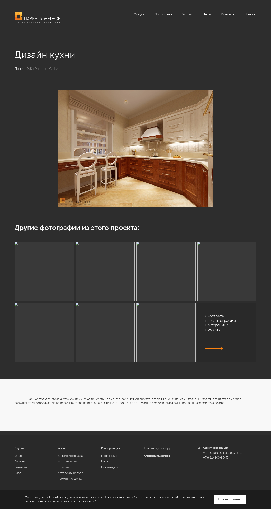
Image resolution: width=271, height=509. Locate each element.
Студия (139, 14)
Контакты (228, 14)
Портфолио (163, 14)
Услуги (187, 14)
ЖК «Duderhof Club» (42, 65)
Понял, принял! (229, 499)
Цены (207, 14)
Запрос (251, 14)
